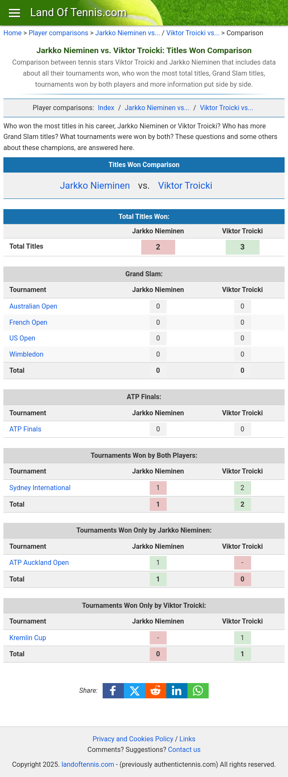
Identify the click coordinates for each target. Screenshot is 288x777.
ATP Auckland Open (39, 563)
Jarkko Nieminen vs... (127, 33)
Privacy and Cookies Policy (132, 739)
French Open (28, 322)
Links (187, 739)
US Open (22, 338)
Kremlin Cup (27, 638)
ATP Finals (25, 429)
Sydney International (39, 488)
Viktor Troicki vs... (193, 33)
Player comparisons (58, 33)
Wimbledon (26, 354)
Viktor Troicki (185, 185)
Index (106, 108)
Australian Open (33, 306)
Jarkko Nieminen (95, 185)
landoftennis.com (88, 764)
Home (12, 33)
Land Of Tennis (78, 12)
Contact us (184, 750)
